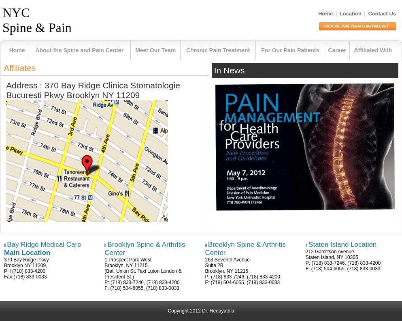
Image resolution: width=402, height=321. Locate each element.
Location (351, 14)
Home (325, 14)
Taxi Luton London (157, 271)
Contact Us (382, 14)
